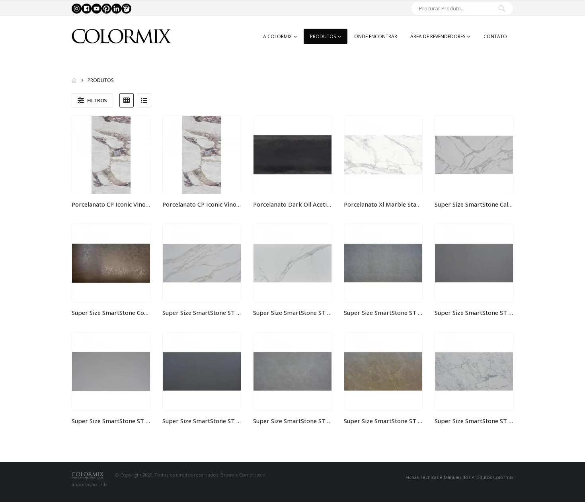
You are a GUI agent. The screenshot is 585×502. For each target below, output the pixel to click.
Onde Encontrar (375, 36)
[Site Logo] (121, 36)
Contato (495, 36)
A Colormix (277, 36)
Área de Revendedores (437, 36)
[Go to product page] (111, 155)
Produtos (323, 36)
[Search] (502, 8)
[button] (92, 100)
